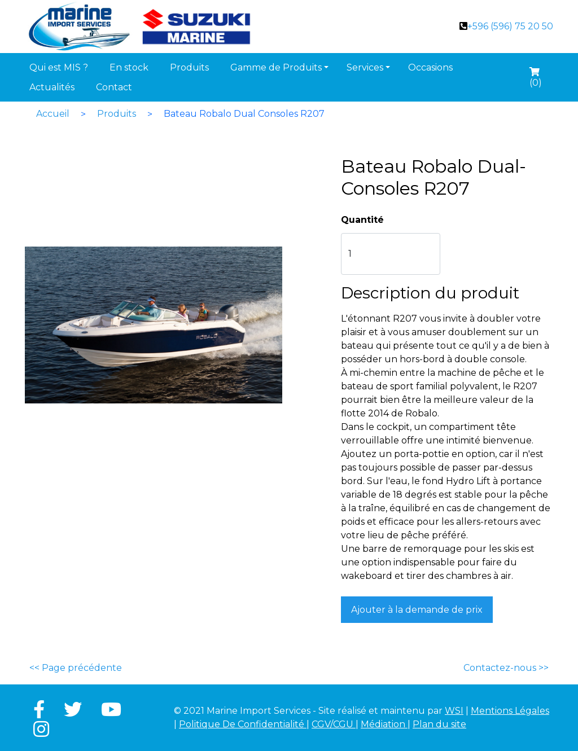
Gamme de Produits (276, 67)
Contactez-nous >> (506, 667)
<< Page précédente (75, 667)
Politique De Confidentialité (242, 724)
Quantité (362, 219)
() (535, 79)
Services (365, 67)
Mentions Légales (510, 710)
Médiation (384, 724)
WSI (454, 710)
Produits (116, 113)
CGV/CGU (334, 724)
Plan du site (439, 724)
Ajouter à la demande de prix (417, 609)
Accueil (52, 113)
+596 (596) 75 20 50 (510, 26)
